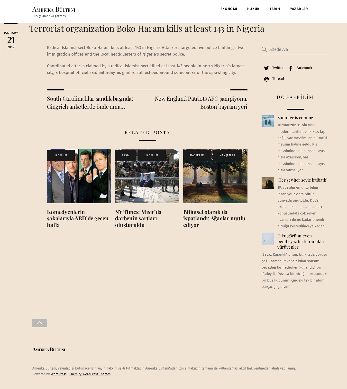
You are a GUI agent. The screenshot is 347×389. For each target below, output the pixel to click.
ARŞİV (125, 155)
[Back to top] (39, 323)
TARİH (275, 9)
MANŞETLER (227, 155)
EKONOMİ (228, 9)
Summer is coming (295, 117)
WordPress (58, 374)
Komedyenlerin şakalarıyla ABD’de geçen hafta (78, 218)
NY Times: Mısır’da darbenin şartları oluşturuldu (138, 218)
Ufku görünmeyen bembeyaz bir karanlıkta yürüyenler (300, 241)
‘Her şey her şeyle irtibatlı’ (302, 180)
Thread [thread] (273, 79)
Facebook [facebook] (299, 68)
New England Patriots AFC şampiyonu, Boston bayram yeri (201, 102)
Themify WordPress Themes (89, 374)
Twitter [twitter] (273, 68)
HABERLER (61, 155)
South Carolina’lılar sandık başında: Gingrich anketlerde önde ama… (90, 102)
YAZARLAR (299, 9)
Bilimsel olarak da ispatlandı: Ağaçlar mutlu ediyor (214, 218)
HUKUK (253, 9)
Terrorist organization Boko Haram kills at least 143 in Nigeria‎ (147, 28)
